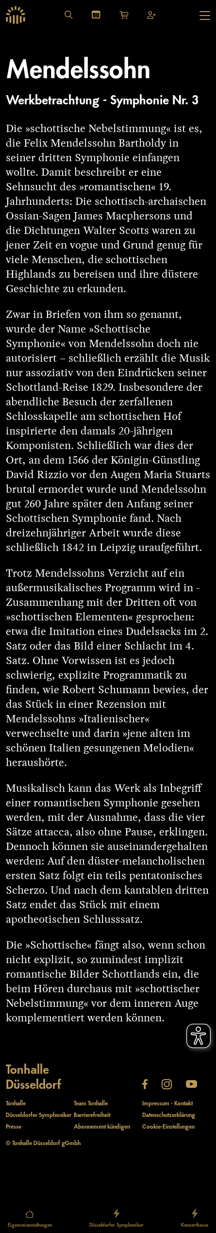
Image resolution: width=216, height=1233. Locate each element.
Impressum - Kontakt (167, 1103)
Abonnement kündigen (102, 1127)
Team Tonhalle (91, 1103)
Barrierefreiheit (92, 1115)
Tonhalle (16, 1103)
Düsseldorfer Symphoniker (38, 1115)
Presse (13, 1127)
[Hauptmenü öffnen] (204, 15)
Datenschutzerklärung (168, 1115)
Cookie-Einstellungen (168, 1127)
